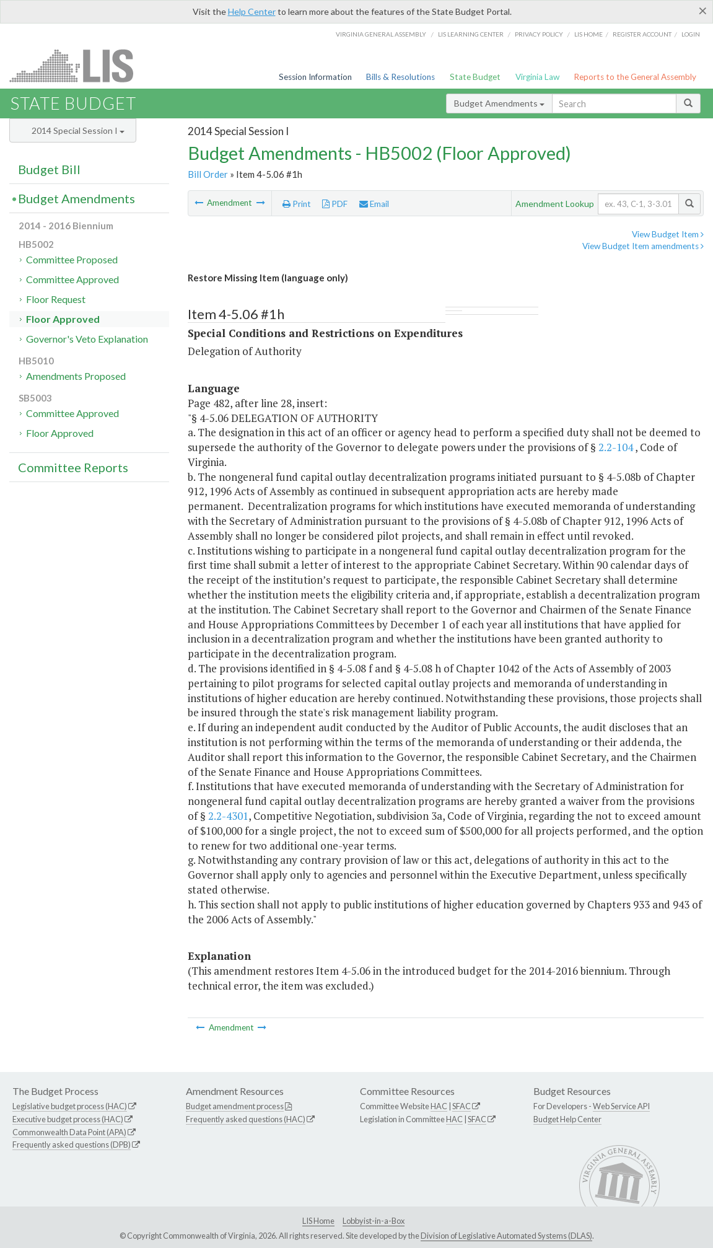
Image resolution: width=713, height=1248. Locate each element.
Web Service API (621, 1106)
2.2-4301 (228, 816)
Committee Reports (73, 467)
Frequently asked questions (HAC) (245, 1119)
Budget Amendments (499, 103)
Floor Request (55, 299)
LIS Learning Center (471, 34)
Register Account (642, 34)
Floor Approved (63, 319)
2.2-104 (615, 447)
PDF (335, 204)
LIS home (588, 34)
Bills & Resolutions (400, 77)
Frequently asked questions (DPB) (71, 1144)
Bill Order (208, 174)
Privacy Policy (539, 34)
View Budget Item (668, 234)
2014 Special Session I (78, 130)
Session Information (315, 77)
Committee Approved (72, 279)
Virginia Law (537, 77)
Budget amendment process (235, 1106)
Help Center (252, 11)
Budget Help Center (567, 1119)
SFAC (461, 1106)
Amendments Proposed (76, 376)
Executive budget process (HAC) (67, 1119)
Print (296, 204)
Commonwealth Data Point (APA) (69, 1132)
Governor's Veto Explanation (87, 339)
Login (690, 34)
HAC (439, 1106)
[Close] (702, 10)
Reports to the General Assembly (635, 77)
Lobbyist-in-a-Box (374, 1221)
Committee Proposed (72, 259)
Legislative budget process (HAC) (69, 1106)
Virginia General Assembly (381, 34)
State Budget (475, 77)
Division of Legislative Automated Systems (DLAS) (506, 1236)
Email (374, 204)
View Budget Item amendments (643, 246)
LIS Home (318, 1221)
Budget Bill (49, 169)
